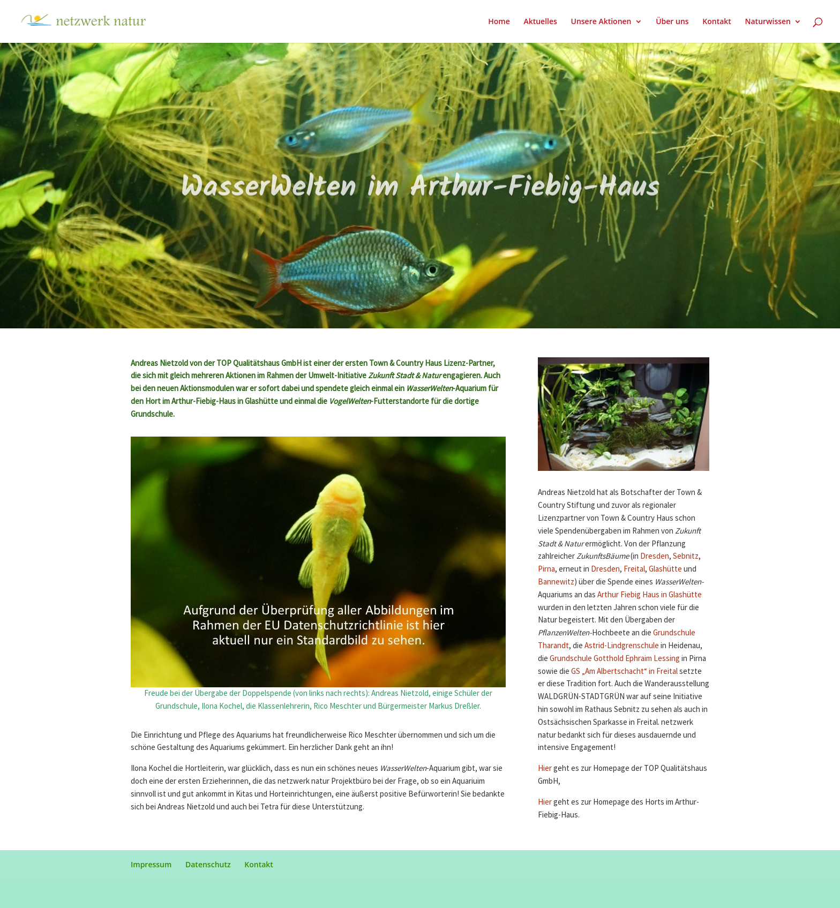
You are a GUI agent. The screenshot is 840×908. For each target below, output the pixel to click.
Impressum (151, 864)
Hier (545, 768)
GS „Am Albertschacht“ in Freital (623, 671)
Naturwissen (768, 22)
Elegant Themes (205, 893)
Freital (634, 569)
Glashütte (665, 569)
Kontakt (716, 22)
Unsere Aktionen (601, 22)
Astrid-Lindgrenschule (621, 646)
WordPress (306, 893)
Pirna (546, 569)
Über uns (672, 22)
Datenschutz (208, 864)
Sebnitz (686, 556)
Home (499, 22)
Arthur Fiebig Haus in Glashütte (649, 595)
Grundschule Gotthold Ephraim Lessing (614, 659)
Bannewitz (556, 582)
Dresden (654, 556)
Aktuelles (540, 22)
